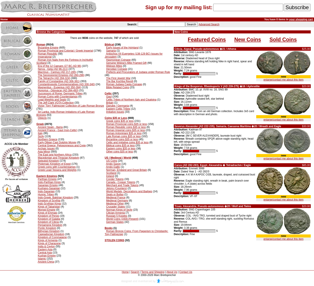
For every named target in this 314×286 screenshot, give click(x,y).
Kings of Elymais (47, 212)
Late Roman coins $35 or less (123, 136)
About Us (171, 272)
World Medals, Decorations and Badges (129, 191)
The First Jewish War (118, 78)
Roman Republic (47, 53)
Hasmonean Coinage (118, 59)
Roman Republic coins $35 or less (126, 127)
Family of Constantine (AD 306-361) (59, 81)
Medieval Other (115, 203)
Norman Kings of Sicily (119, 209)
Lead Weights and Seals (52, 99)
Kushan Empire (47, 255)
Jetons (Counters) (116, 188)
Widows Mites (114, 66)
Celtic (108, 93)
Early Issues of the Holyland (122, 47)
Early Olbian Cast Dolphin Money (57, 142)
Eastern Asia (45, 249)
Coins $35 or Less (116, 118)
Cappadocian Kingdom (51, 234)
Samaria (111, 50)
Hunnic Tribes (46, 194)
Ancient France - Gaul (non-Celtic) (57, 130)
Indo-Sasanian (46, 191)
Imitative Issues (115, 111)
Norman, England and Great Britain (126, 170)
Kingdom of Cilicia (48, 222)
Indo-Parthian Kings (49, 182)
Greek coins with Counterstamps (57, 166)
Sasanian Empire (48, 185)
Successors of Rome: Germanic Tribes (60, 93)
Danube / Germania (117, 105)
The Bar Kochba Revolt (119, 81)
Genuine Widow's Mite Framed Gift (126, 62)
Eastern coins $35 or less (121, 148)
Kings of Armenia (48, 240)
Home (125, 272)
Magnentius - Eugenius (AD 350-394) (59, 87)
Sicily (41, 136)
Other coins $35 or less (119, 151)
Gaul (109, 96)
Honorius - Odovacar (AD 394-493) (58, 90)
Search (135, 272)
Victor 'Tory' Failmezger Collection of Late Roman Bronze (71, 105)
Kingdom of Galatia (49, 218)
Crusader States (115, 206)
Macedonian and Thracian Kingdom (58, 157)
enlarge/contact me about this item (283, 79)
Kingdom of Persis (48, 215)
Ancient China (46, 261)
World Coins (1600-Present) (122, 218)
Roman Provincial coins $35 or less (126, 124)
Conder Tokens (115, 179)
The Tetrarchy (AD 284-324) (54, 78)
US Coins (111, 160)
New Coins (247, 39)
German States (115, 222)
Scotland (111, 173)
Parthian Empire (47, 179)
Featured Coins (207, 39)
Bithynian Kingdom (49, 231)
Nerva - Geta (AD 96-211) (53, 69)
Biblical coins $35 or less (120, 145)
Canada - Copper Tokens (120, 182)
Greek (40, 124)
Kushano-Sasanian (49, 188)
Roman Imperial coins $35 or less (125, 130)
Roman (40, 44)
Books (109, 228)
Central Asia (45, 252)
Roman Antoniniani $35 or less (124, 133)
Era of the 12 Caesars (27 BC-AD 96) (59, 66)
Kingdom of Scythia (49, 200)
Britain (110, 102)
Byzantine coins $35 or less (122, 139)
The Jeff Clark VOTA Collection (56, 102)
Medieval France (116, 197)
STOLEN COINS (114, 240)
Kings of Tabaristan (49, 206)
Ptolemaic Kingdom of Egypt (54, 163)
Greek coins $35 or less (120, 121)
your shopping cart (301, 19)
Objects (42, 118)
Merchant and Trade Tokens (122, 185)
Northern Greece (47, 139)
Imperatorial (45, 56)
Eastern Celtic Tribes (118, 108)
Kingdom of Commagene (52, 237)
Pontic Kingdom (47, 228)
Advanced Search (209, 24)
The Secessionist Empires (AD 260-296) (61, 75)
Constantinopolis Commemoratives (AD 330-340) (66, 84)
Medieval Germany (117, 200)
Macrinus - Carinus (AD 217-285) (57, 72)
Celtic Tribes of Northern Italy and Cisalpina (131, 99)
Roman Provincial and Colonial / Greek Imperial (65, 50)
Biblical (109, 44)
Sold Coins (283, 39)
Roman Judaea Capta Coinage (124, 84)
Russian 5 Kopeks (116, 215)
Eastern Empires (46, 176)
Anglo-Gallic (113, 166)
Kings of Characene (49, 243)
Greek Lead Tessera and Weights (57, 170)
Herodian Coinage (116, 69)
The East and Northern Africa (55, 154)
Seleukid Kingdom (48, 160)
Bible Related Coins (117, 87)
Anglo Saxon (113, 163)
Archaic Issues (46, 148)
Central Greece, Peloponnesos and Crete (62, 145)
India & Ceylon (46, 246)
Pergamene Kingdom (50, 225)
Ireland (110, 176)
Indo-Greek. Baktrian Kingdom (55, 197)
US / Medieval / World (118, 157)
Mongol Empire (47, 209)
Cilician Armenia (115, 212)
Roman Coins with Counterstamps (58, 96)
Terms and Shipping (152, 272)
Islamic (42, 258)
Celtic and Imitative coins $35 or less (127, 142)
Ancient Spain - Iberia (50, 127)
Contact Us (185, 272)
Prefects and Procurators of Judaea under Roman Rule (138, 72)
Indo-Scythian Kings (49, 203)
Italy (40, 133)
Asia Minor (44, 151)
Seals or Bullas (115, 194)
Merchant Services (16, 222)
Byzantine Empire (48, 47)
